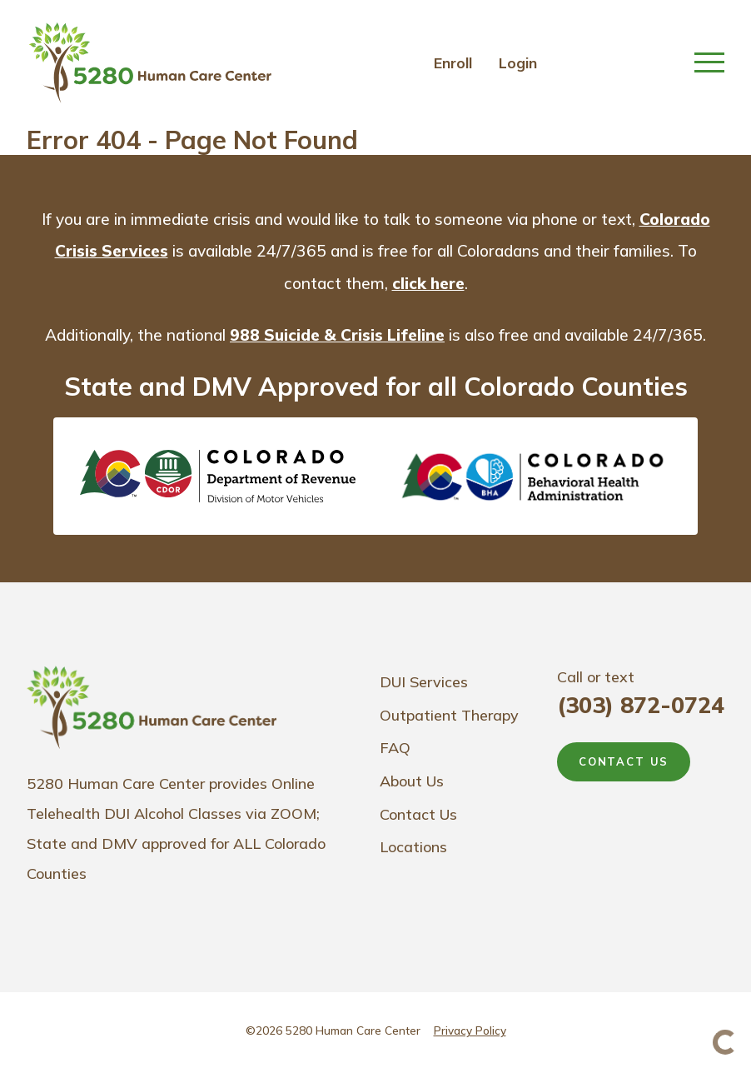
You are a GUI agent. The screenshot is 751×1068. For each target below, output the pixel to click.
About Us (412, 781)
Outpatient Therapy (449, 715)
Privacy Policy (470, 1030)
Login (518, 62)
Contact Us (418, 814)
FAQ (395, 747)
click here (428, 283)
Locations (413, 846)
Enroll (453, 62)
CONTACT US (624, 761)
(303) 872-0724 (640, 705)
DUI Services (424, 681)
